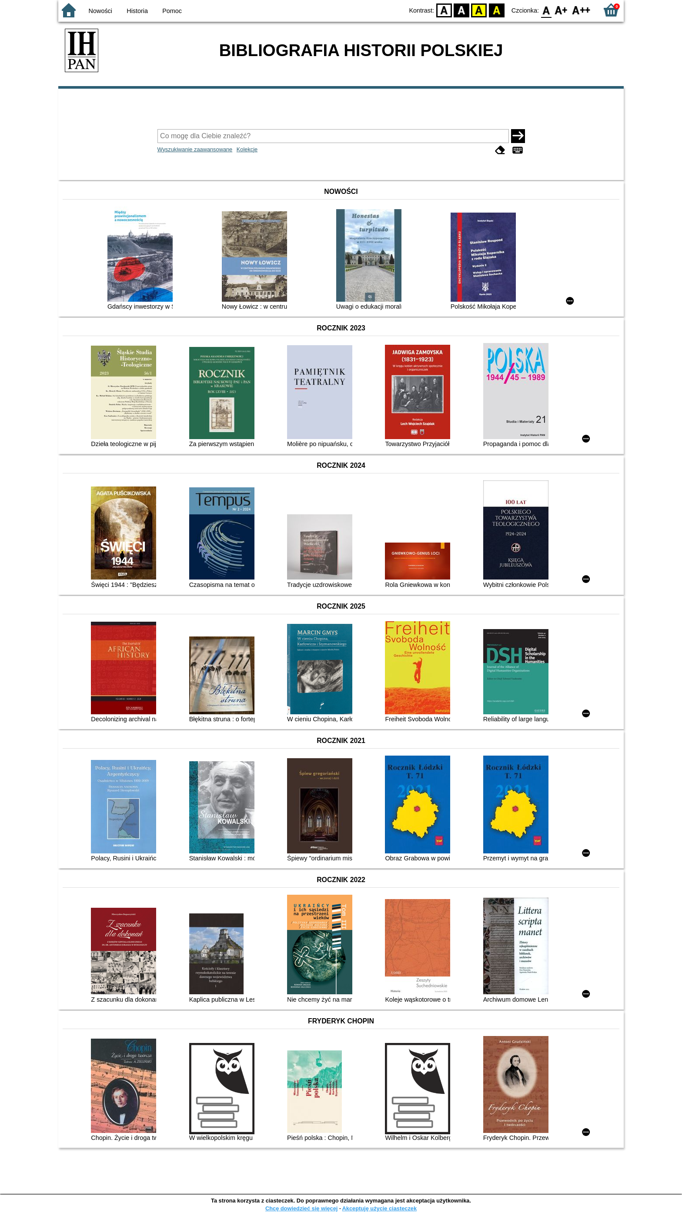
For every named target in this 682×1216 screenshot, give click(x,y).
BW (461, 9)
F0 (546, 9)
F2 (581, 9)
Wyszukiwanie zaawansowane (195, 149)
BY (496, 9)
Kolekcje (247, 149)
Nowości (100, 10)
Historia (137, 10)
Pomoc (172, 10)
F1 (561, 9)
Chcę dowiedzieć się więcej (301, 1208)
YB (479, 9)
